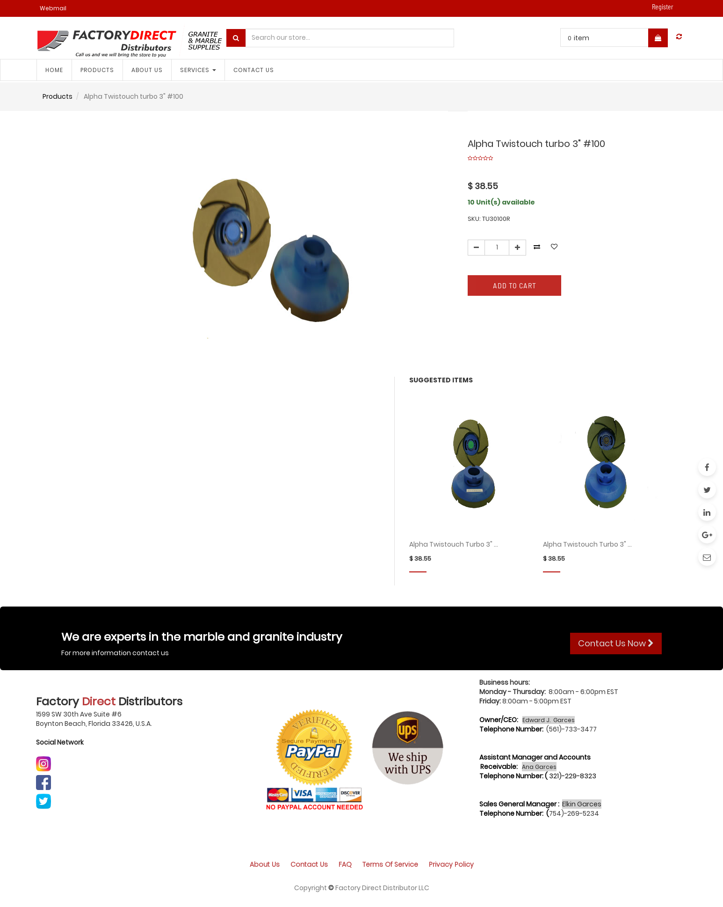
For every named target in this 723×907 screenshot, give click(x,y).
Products (57, 96)
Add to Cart (514, 285)
